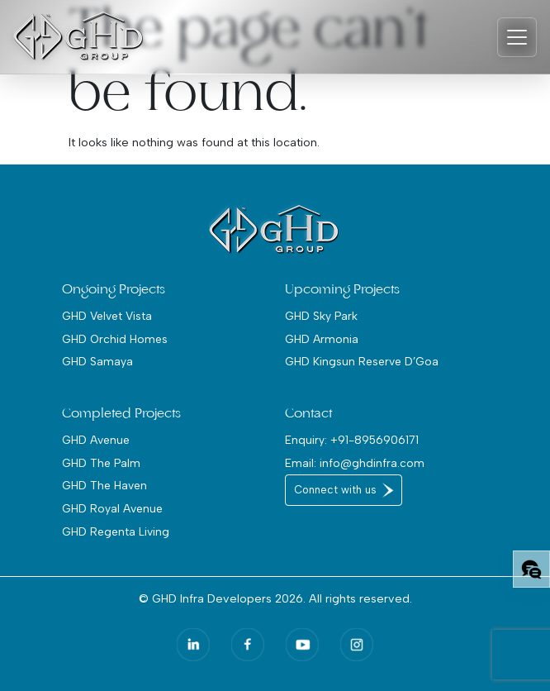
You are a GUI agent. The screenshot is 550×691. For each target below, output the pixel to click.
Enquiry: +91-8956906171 (352, 439)
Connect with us (335, 490)
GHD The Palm (101, 462)
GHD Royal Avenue (112, 508)
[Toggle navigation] (517, 37)
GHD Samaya (97, 361)
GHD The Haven (104, 485)
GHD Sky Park (321, 315)
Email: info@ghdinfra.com (354, 462)
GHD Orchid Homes (115, 339)
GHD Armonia (321, 339)
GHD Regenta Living (115, 531)
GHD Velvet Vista (107, 315)
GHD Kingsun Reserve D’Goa (362, 361)
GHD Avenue (96, 439)
